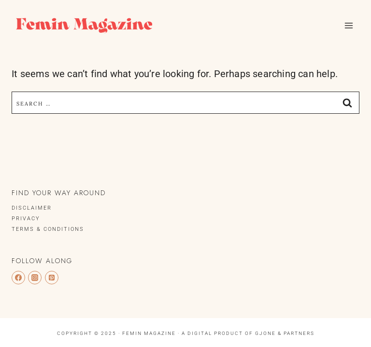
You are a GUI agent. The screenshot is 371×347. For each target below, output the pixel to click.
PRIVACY (26, 218)
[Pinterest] (51, 277)
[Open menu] (348, 25)
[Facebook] (18, 277)
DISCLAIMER (32, 208)
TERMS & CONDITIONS (48, 229)
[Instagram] (35, 277)
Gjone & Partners (284, 333)
